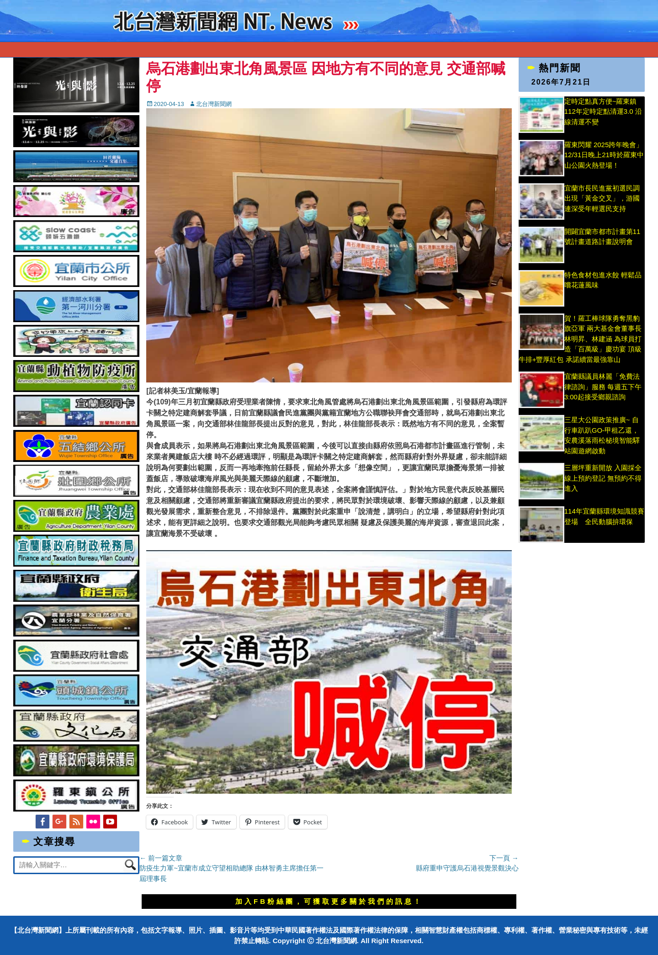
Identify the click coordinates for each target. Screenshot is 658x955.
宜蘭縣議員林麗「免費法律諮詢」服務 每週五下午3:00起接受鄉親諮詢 (603, 386)
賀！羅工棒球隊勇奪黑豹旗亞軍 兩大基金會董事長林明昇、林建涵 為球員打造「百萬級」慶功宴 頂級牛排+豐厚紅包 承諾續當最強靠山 (580, 338)
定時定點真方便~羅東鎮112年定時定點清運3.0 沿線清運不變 (603, 111)
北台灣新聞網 (214, 104)
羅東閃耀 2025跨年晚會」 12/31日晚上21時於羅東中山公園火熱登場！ (604, 155)
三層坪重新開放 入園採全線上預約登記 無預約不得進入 (603, 478)
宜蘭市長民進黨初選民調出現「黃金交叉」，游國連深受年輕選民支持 (602, 198)
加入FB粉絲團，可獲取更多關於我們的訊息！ (329, 901)
